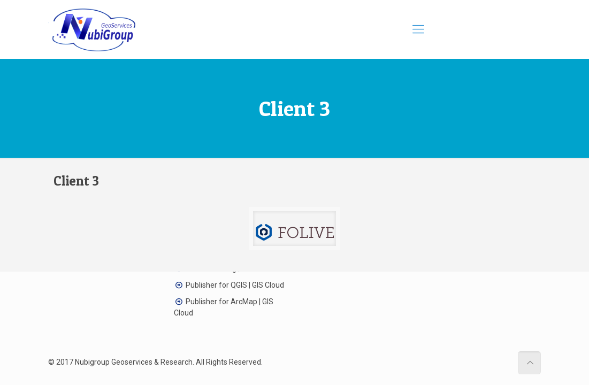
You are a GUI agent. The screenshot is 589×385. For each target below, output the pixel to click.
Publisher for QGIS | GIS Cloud (235, 285)
